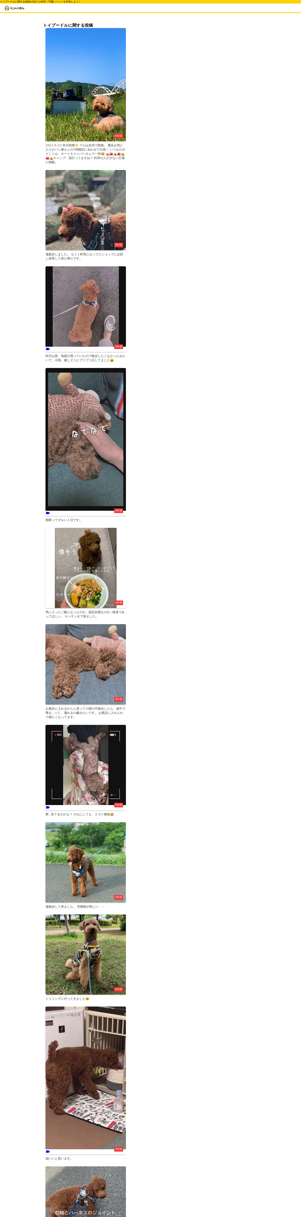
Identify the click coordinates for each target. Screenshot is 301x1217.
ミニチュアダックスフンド (214, 115)
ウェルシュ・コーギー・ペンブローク (221, 88)
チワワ (202, 99)
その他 (202, 221)
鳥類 (200, 210)
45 (75, 1190)
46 (83, 1190)
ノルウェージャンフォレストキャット (221, 121)
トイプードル (206, 104)
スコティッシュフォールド (214, 160)
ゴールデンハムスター (211, 165)
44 (67, 1190)
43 (60, 1190)
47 (91, 1190)
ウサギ (202, 199)
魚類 (200, 215)
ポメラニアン (206, 110)
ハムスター (205, 205)
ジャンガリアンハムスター (214, 171)
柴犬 (200, 94)
